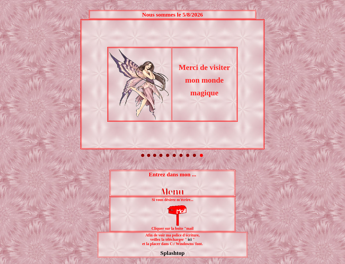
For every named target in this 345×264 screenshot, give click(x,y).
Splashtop (172, 210)
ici (189, 197)
